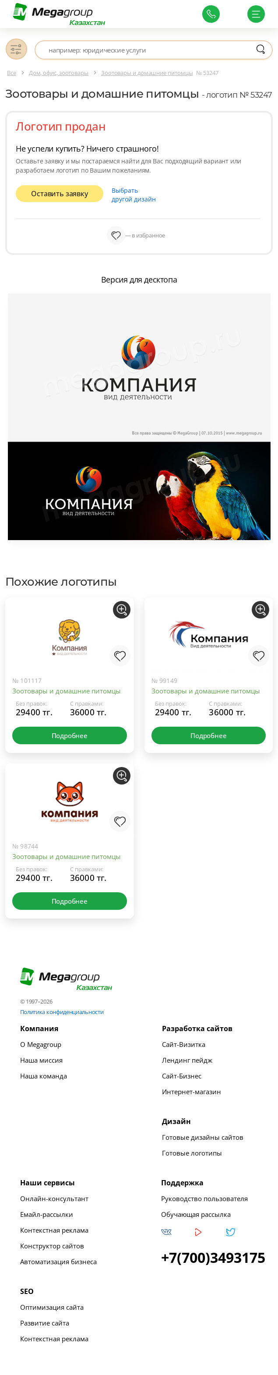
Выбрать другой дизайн (139, 193)
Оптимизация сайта (52, 1305)
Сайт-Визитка (183, 1042)
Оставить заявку (59, 194)
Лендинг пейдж (187, 1057)
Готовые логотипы (192, 1150)
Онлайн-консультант (54, 1196)
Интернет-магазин (191, 1089)
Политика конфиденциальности (62, 1010)
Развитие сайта (44, 1320)
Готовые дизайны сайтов (202, 1135)
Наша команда (43, 1073)
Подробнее (70, 733)
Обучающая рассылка (196, 1212)
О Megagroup (40, 1042)
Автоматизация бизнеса (58, 1259)
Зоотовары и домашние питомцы (66, 688)
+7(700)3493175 (213, 1255)
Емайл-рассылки (46, 1212)
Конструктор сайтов (52, 1243)
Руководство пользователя (204, 1196)
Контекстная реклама (54, 1227)
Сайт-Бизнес (181, 1073)
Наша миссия (41, 1057)
